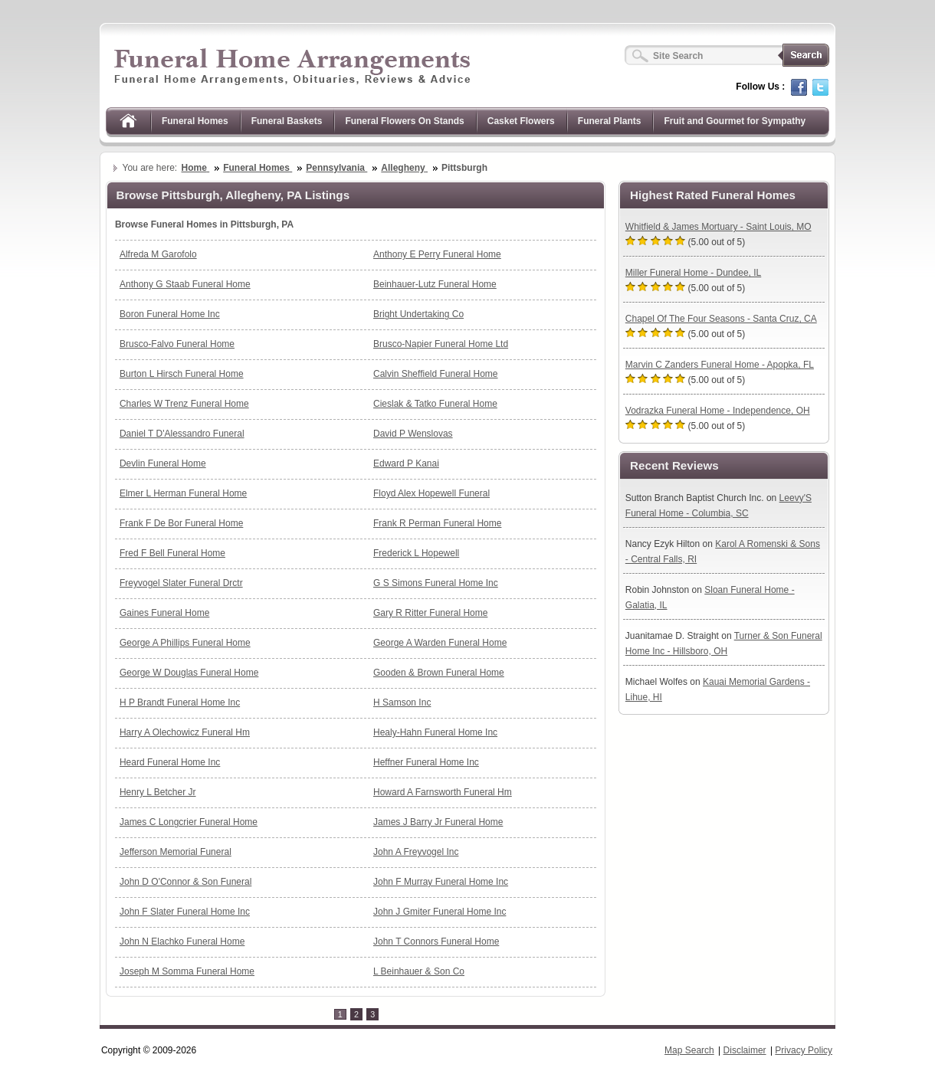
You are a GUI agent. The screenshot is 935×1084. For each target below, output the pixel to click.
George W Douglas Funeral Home (189, 672)
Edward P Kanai (406, 463)
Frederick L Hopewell (416, 553)
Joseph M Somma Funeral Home (187, 971)
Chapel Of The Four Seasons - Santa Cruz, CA (721, 318)
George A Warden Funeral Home (440, 642)
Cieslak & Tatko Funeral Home (435, 403)
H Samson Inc (402, 702)
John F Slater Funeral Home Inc (185, 911)
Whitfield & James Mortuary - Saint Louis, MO (718, 226)
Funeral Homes (195, 121)
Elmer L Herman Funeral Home (183, 493)
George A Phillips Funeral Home (185, 642)
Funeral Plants (609, 121)
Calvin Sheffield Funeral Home (435, 373)
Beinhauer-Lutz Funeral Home (435, 284)
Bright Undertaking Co (418, 314)
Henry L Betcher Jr (158, 792)
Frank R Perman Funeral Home (437, 523)
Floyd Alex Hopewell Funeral (431, 493)
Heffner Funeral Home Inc (426, 762)
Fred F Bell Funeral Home (172, 553)
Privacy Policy (803, 1050)
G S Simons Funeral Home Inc (435, 583)
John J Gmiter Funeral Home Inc (439, 911)
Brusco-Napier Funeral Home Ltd (440, 344)
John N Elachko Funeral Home (182, 941)
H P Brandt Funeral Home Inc (180, 702)
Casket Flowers (521, 121)
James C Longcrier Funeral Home (189, 822)
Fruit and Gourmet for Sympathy (734, 121)
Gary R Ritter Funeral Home (430, 612)
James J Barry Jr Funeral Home (438, 822)
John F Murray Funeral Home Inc (440, 881)
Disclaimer (744, 1050)
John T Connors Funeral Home (436, 941)
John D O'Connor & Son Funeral (185, 881)
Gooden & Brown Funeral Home (438, 672)
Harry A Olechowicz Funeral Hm (185, 732)
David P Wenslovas (413, 433)
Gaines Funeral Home (164, 612)
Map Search (689, 1050)
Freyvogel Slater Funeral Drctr (181, 583)
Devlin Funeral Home (163, 463)
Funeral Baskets (287, 121)
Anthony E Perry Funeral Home (437, 254)
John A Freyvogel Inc (415, 852)
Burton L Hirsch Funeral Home (182, 373)
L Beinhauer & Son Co (418, 971)
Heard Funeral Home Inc (170, 762)
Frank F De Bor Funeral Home (181, 523)
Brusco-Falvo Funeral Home (177, 344)
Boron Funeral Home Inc (170, 314)
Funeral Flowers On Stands (404, 121)
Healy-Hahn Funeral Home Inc (435, 732)
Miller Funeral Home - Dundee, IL (693, 272)
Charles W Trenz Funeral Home (184, 403)
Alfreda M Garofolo (158, 254)
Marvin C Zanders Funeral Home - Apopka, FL (719, 364)
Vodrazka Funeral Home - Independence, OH (717, 410)
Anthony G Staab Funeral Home (185, 284)
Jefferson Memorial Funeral (175, 852)
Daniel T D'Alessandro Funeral (182, 433)
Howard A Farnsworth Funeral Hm (442, 792)
